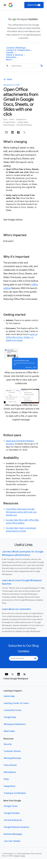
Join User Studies (12, 841)
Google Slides (23, 122)
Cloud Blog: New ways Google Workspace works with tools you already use (21, 512)
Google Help (10, 717)
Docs (5, 119)
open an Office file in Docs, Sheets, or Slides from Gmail (22, 337)
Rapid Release (9, 125)
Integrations (9, 786)
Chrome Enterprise (13, 820)
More (9, 60)
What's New (9, 731)
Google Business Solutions (16, 827)
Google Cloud (10, 806)
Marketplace (10, 772)
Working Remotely (12, 758)
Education (12, 57)
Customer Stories (12, 751)
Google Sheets (9, 122)
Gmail (11, 119)
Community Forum (12, 710)
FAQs (6, 779)
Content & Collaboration (19, 50)
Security (8, 744)
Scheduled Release (24, 125)
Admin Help (9, 696)
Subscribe (34, 4)
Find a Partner (10, 765)
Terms (23, 856)
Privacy (17, 856)
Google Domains (12, 813)
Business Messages (13, 834)
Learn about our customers (16, 609)
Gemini (10, 52)
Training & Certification (15, 793)
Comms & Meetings (16, 48)
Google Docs (21, 119)
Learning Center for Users (16, 703)
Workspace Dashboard (14, 724)
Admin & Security (15, 55)
